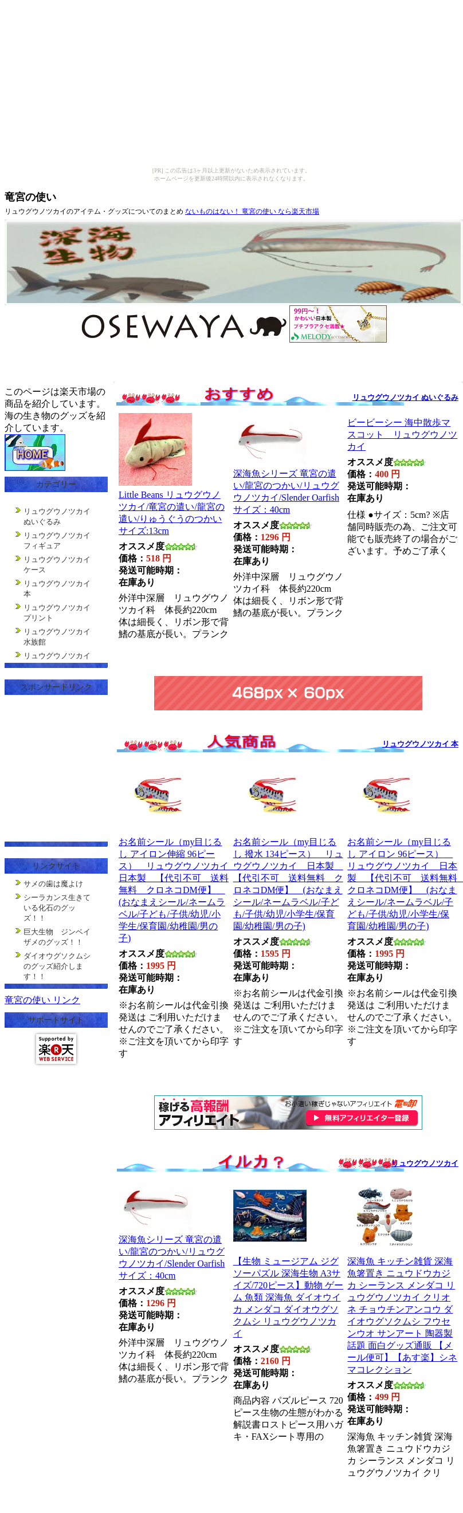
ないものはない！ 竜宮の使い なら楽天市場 (252, 211)
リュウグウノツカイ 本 (420, 744)
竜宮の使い (30, 197)
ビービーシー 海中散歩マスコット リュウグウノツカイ (402, 434)
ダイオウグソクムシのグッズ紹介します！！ (57, 966)
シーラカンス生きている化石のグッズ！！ (57, 907)
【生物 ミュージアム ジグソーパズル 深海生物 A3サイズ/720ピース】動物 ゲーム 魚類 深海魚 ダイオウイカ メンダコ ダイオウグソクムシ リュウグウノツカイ (288, 1297)
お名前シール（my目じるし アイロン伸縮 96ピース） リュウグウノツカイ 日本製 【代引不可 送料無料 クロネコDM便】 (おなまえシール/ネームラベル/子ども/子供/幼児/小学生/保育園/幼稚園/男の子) (178, 890)
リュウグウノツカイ (424, 1163)
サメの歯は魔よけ (53, 883)
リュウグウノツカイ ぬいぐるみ (405, 397)
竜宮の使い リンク (42, 1000)
